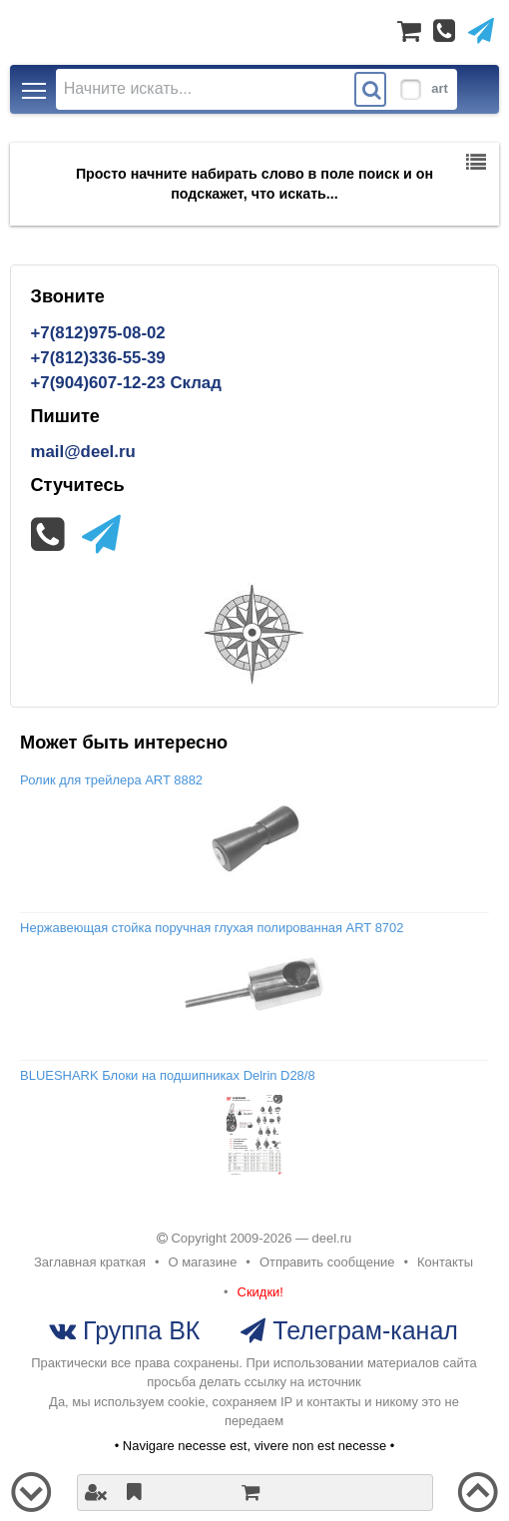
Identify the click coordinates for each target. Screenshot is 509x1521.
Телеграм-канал (361, 1330)
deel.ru (332, 1238)
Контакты (445, 1262)
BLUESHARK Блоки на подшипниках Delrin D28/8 (167, 1075)
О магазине (203, 1262)
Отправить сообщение (327, 1262)
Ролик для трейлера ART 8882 (111, 779)
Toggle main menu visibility (35, 85)
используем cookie (149, 1401)
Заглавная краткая (90, 1262)
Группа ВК (138, 1330)
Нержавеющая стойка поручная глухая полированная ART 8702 (211, 927)
